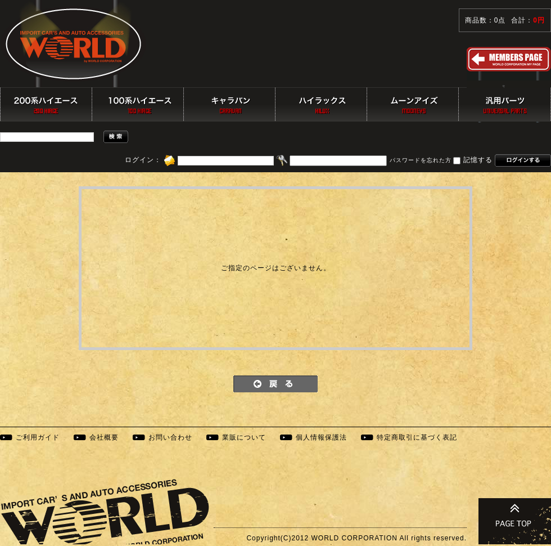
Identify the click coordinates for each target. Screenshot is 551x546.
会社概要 (104, 437)
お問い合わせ (170, 437)
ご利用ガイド (38, 437)
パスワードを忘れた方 (420, 161)
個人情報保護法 (321, 437)
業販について (244, 437)
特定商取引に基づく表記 (417, 437)
